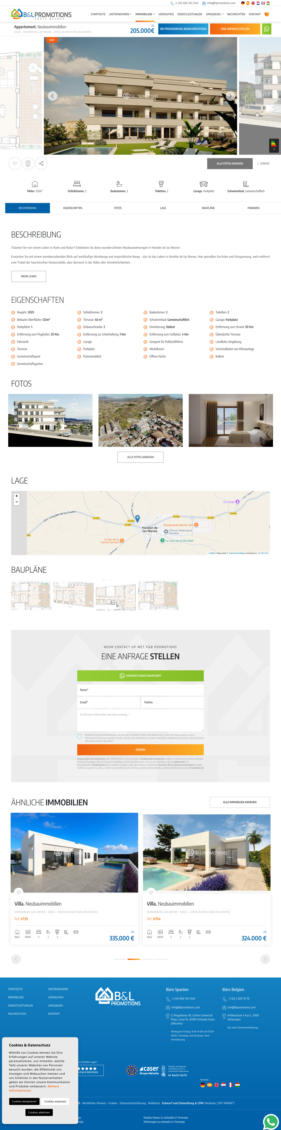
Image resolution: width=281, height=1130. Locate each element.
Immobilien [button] (144, 14)
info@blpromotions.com (219, 3)
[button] (41, 163)
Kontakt (255, 14)
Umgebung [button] (213, 14)
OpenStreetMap (237, 553)
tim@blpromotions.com (242, 1007)
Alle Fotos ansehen (230, 163)
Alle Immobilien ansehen (240, 802)
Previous (50, 96)
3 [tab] (147, 959)
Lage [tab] (163, 208)
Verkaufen (166, 14)
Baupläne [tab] (208, 208)
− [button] (16, 502)
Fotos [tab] (118, 208)
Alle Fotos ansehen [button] (140, 457)
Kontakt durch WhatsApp (140, 676)
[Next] (265, 959)
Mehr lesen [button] (29, 276)
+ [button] (16, 496)
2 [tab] (134, 959)
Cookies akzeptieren (24, 1101)
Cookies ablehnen (39, 1112)
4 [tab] (161, 959)
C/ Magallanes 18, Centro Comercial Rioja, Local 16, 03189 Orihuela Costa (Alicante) (193, 1019)
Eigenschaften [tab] (72, 208)
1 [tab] (120, 959)
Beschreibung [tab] (28, 208)
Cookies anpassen (55, 1101)
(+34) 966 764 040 (184, 3)
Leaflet (211, 553)
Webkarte (154, 1103)
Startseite (98, 14)
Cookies (113, 1103)
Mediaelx (210, 1103)
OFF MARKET (226, 1103)
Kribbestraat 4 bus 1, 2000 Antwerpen (243, 1017)
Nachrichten (236, 14)
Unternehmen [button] (119, 14)
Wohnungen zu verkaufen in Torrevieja (164, 1122)
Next (230, 96)
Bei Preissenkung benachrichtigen (183, 29)
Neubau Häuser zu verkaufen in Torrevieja (166, 1117)
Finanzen (253, 208)
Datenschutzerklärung (95, 737)
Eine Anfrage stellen (235, 29)
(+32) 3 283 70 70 (239, 998)
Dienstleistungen (190, 14)
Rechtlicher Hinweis (94, 1103)
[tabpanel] (74, 879)
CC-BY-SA (263, 553)
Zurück (263, 163)
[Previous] (16, 959)
